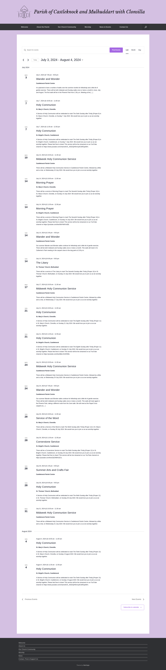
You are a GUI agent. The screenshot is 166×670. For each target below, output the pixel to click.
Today (35, 60)
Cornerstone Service (48, 441)
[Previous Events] (23, 59)
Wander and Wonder (48, 78)
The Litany (42, 262)
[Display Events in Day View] (139, 50)
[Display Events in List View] (127, 50)
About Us (22, 646)
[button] (145, 27)
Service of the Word (47, 418)
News (21, 656)
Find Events (116, 50)
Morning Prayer (45, 182)
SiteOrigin (86, 665)
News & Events (105, 27)
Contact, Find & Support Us (28, 659)
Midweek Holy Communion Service (56, 159)
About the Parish (43, 27)
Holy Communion (46, 104)
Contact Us (124, 27)
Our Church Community (67, 27)
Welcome (24, 27)
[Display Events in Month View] (133, 50)
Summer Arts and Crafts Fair (52, 469)
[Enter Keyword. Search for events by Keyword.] (66, 50)
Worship (88, 27)
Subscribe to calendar (131, 607)
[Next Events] (28, 59)
